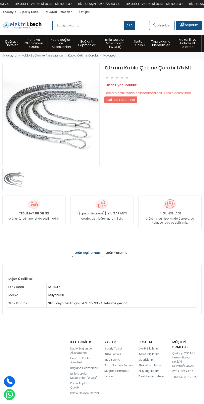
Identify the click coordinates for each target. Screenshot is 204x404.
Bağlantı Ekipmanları (84, 368)
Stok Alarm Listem (150, 365)
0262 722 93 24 (182, 371)
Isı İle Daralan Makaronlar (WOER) (83, 376)
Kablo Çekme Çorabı (84, 393)
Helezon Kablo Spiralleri (80, 360)
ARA (129, 25)
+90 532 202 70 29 (185, 377)
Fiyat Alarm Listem (151, 376)
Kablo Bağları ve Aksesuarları (81, 351)
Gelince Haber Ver (120, 99)
